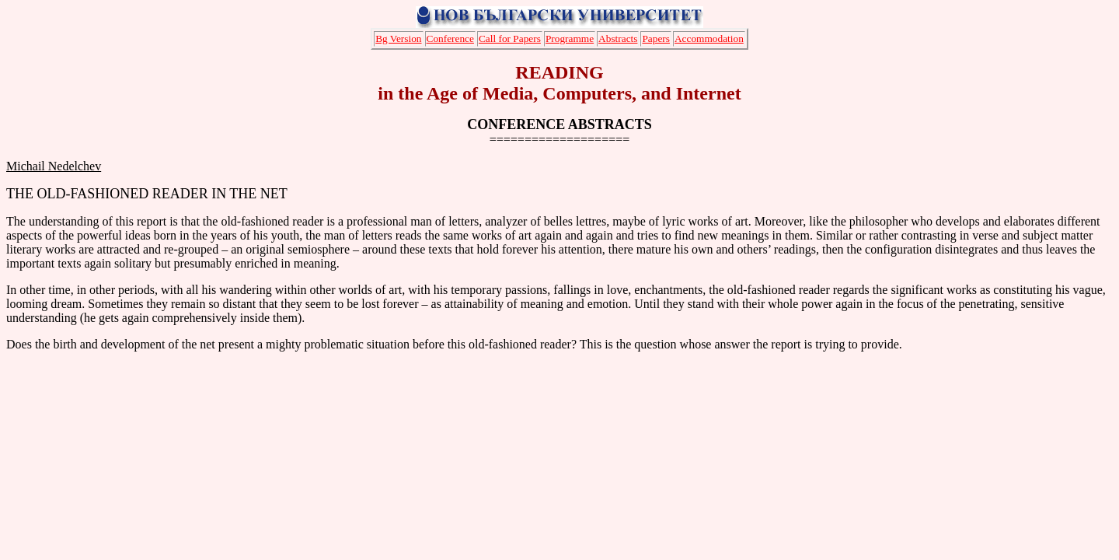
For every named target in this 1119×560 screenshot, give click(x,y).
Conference (450, 38)
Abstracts (617, 38)
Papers (656, 38)
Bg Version (398, 38)
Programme (570, 38)
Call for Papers (510, 38)
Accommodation (709, 38)
